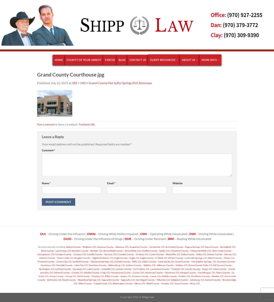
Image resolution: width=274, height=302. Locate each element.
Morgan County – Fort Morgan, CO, (198, 272)
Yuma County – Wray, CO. (187, 283)
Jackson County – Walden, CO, (140, 265)
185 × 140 (78, 83)
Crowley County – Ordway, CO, (133, 254)
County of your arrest (84, 59)
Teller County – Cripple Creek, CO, (95, 283)
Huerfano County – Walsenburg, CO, (106, 265)
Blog (122, 59)
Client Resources (164, 60)
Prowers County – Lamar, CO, (146, 276)
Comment (48, 150)
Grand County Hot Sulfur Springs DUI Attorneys (120, 83)
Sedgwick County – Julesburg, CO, (187, 279)
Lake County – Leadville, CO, (101, 269)
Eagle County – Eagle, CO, (127, 258)
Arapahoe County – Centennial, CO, (147, 246)
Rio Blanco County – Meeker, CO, (207, 276)
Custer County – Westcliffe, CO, (165, 254)
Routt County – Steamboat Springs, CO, (81, 279)
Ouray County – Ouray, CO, (63, 276)
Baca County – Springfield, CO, (220, 246)
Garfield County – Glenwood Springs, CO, (93, 261)
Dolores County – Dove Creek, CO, (56, 258)
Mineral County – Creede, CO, (69, 272)
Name (46, 183)
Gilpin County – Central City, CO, (158, 261)
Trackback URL (87, 124)
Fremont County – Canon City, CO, (55, 261)
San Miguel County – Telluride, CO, (152, 279)
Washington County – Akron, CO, (129, 283)
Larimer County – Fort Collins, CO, (132, 269)
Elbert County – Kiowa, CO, (221, 258)
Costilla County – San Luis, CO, (102, 254)
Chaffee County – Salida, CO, (155, 250)
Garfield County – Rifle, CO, (128, 261)
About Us (190, 60)
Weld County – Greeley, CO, (160, 283)
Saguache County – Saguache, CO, (118, 279)
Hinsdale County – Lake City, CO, (72, 265)
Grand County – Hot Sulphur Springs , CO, (196, 261)
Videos (110, 59)
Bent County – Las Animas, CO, (56, 250)
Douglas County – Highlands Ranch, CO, (94, 258)
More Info (210, 60)
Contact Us (137, 59)
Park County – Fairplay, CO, (90, 276)
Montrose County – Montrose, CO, (162, 272)
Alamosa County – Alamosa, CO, (113, 246)
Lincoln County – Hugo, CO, (199, 269)
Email (111, 183)
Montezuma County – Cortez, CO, (127, 272)
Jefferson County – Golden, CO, (172, 265)
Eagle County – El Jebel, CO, (154, 258)
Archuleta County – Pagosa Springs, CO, (185, 246)
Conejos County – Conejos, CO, (71, 254)
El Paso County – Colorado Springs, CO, (187, 258)
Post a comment (46, 124)
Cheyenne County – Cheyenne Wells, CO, (190, 250)
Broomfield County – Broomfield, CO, (122, 250)
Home (59, 59)
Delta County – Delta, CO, (194, 254)
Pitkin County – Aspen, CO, (118, 276)
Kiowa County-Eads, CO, (200, 265)
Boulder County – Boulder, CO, (87, 250)
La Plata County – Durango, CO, (71, 269)
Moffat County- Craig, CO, (97, 272)
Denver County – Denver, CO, (222, 254)
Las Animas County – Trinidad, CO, (167, 269)
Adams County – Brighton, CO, (81, 246)
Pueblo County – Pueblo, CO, (176, 276)
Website (177, 183)
